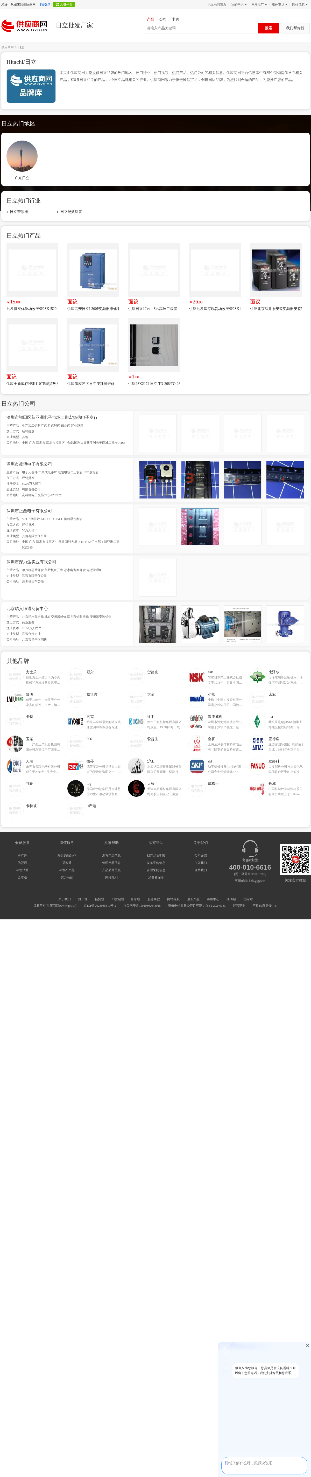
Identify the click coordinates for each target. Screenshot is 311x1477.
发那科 (273, 761)
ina (270, 717)
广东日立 (22, 178)
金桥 (211, 739)
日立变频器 (19, 212)
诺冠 (272, 694)
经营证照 (239, 905)
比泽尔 (273, 672)
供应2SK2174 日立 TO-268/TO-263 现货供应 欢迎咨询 (154, 384)
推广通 (22, 855)
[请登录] (46, 4)
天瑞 (29, 761)
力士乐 (31, 672)
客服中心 (213, 899)
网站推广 (258, 4)
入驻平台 (66, 4)
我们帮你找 (295, 28)
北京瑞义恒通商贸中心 (27, 608)
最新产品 (193, 899)
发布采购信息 (156, 863)
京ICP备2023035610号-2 (100, 905)
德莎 (90, 761)
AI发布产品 (67, 870)
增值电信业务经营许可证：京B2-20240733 (196, 905)
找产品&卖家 (156, 855)
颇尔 (90, 672)
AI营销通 (22, 870)
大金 (150, 694)
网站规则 (111, 877)
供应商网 (7, 47)
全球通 (22, 877)
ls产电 (91, 806)
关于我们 (64, 899)
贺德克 (152, 672)
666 (89, 739)
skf (210, 761)
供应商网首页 (217, 4)
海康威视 (215, 717)
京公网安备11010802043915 (142, 905)
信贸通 (22, 863)
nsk (210, 672)
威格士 (213, 784)
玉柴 (29, 739)
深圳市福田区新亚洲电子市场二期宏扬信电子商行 (52, 417)
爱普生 (152, 739)
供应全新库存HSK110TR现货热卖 (32, 384)
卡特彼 (31, 806)
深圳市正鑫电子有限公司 (29, 511)
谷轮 (29, 784)
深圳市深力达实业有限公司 (31, 562)
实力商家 (67, 877)
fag (89, 784)
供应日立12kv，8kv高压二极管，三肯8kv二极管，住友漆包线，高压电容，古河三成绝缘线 (154, 309)
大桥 (150, 784)
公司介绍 (200, 855)
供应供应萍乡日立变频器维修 (91, 384)
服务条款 (153, 899)
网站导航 (299, 4)
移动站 (231, 899)
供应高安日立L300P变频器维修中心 (93, 309)
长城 (272, 784)
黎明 (29, 694)
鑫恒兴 (92, 694)
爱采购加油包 (67, 855)
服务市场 (279, 4)
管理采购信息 (156, 870)
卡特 (29, 717)
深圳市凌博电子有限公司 (29, 464)
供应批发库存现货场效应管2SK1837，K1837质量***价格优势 (215, 309)
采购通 (67, 863)
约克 (90, 717)
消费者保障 (156, 877)
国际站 (248, 899)
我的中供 (238, 4)
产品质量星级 (111, 870)
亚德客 (273, 739)
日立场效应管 (71, 212)
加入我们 (200, 863)
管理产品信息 (111, 863)
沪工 (150, 761)
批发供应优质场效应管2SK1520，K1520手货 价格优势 (32, 309)
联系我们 (200, 870)
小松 (211, 694)
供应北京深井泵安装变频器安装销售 (276, 309)
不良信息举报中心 (265, 905)
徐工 (150, 717)
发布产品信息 (111, 855)
